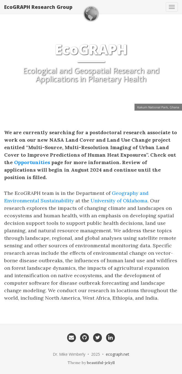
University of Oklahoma (119, 200)
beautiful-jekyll (101, 362)
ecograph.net (117, 354)
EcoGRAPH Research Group (38, 7)
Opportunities (32, 162)
